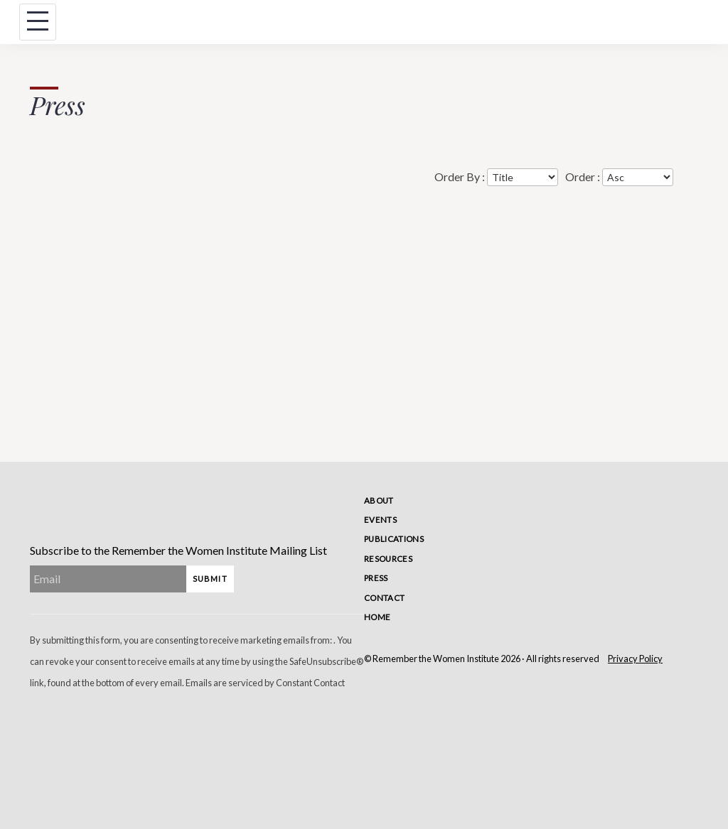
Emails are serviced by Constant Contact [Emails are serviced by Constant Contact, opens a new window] (265, 682)
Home (377, 617)
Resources (388, 558)
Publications (394, 538)
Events (380, 519)
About (379, 500)
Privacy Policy (635, 658)
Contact (384, 597)
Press (376, 578)
